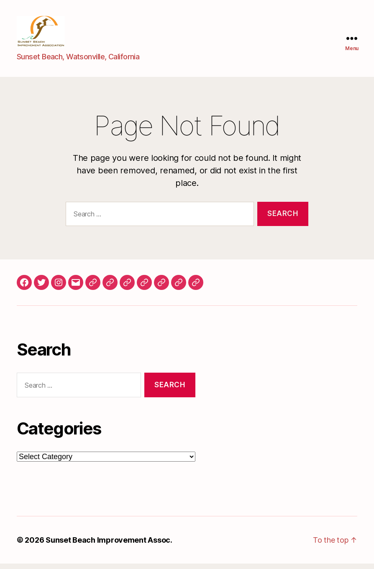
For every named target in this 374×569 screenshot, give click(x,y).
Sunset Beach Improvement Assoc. (109, 545)
